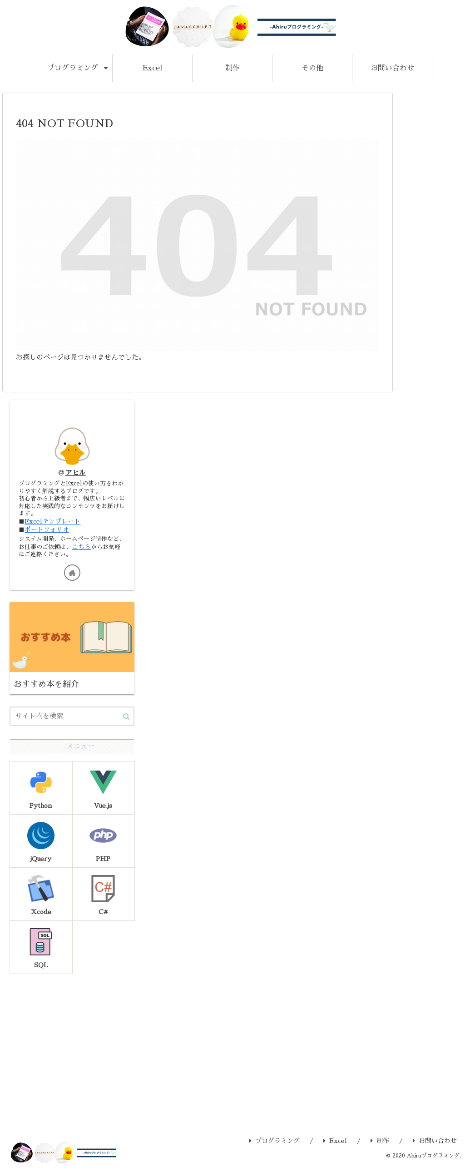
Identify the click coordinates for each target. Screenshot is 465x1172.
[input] (72, 719)
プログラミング (274, 1145)
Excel (335, 1145)
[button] (126, 720)
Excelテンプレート (53, 524)
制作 (380, 1145)
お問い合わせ (435, 1145)
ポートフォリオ (47, 532)
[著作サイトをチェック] (72, 576)
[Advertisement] (72, 1046)
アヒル (75, 473)
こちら (98, 550)
